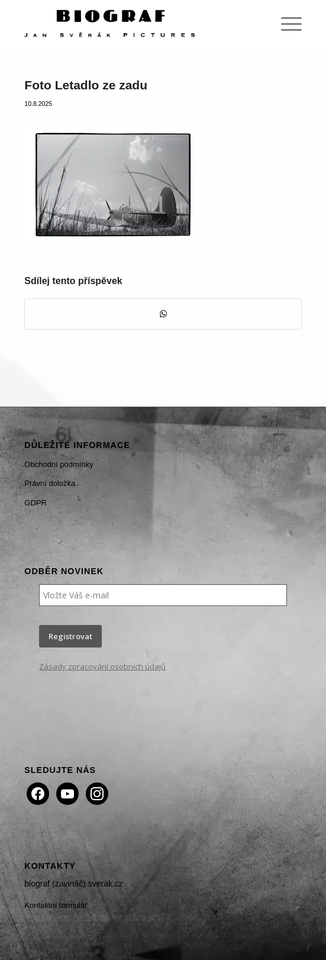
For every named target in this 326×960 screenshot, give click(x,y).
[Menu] (285, 23)
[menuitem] (285, 23)
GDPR (35, 502)
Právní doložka (49, 483)
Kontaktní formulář (55, 905)
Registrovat (70, 636)
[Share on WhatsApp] (163, 314)
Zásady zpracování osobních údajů (102, 666)
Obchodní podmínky (58, 464)
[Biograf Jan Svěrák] (135, 23)
